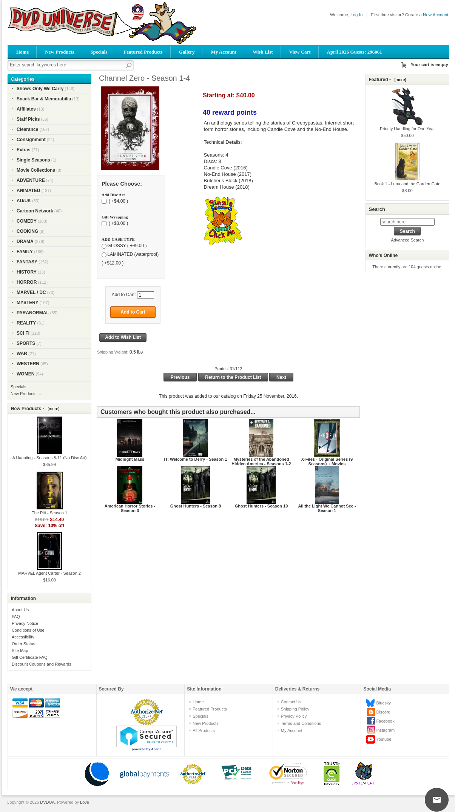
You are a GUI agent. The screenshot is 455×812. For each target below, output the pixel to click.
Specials (99, 52)
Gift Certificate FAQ (30, 657)
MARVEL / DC (31, 292)
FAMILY (25, 251)
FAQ (16, 616)
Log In (356, 14)
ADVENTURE (31, 180)
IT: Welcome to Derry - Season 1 (195, 459)
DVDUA (47, 802)
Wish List (263, 52)
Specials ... (21, 386)
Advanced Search (407, 240)
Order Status (23, 643)
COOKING (27, 231)
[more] (52, 408)
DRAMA (25, 241)
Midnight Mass (130, 459)
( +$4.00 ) (117, 201)
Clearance (27, 129)
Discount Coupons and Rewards (41, 664)
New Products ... (26, 393)
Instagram (385, 730)
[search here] (407, 222)
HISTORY (27, 272)
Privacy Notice (25, 623)
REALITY (26, 323)
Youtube (383, 739)
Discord (383, 712)
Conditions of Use (28, 630)
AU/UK (24, 200)
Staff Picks (28, 119)
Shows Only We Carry (40, 88)
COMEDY (27, 221)
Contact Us (291, 702)
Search (377, 209)
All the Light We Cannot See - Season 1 (327, 508)
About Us (20, 609)
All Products (204, 730)
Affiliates (26, 109)
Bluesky (383, 703)
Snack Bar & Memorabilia (44, 99)
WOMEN (25, 374)
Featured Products (142, 52)
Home (22, 52)
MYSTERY (28, 302)
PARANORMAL (33, 312)
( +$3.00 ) (117, 223)
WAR (22, 353)
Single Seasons (33, 160)
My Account (223, 52)
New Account (435, 14)
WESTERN (28, 363)
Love (84, 802)
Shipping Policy (295, 709)
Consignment (31, 139)
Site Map (20, 650)
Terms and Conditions (301, 723)
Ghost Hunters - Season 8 (195, 506)
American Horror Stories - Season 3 (130, 508)
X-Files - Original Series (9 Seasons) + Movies (327, 461)
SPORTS (26, 343)
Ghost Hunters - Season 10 (261, 506)
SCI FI (23, 333)
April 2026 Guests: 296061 (354, 52)
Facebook (385, 721)
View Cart (300, 52)
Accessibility (23, 637)
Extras (24, 149)
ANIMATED (28, 190)
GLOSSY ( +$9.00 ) (127, 245)
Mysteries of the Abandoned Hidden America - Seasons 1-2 (261, 461)
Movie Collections (36, 170)
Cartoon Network (35, 211)
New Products (59, 52)
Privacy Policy (294, 716)
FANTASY (27, 262)
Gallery (187, 52)
